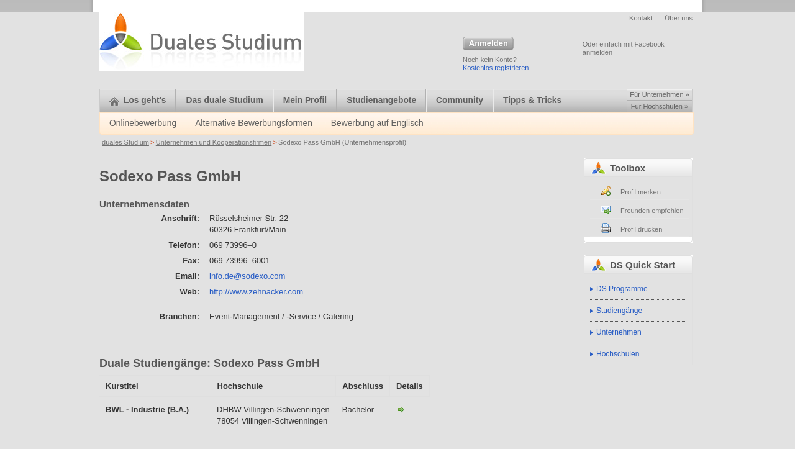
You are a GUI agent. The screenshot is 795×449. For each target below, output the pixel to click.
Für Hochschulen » (659, 106)
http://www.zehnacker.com (256, 291)
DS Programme (622, 288)
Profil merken (640, 192)
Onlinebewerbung (142, 123)
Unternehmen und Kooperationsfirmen (214, 142)
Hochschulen (617, 354)
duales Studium (125, 142)
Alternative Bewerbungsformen (253, 123)
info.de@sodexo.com (247, 276)
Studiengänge (619, 310)
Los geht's (137, 100)
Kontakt (640, 18)
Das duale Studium (224, 100)
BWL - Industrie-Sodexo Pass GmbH (401, 409)
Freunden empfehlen (652, 210)
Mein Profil (305, 100)
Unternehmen (619, 332)
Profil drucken (641, 229)
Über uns (679, 18)
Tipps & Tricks (532, 100)
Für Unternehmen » (659, 94)
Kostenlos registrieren (496, 67)
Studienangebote (381, 100)
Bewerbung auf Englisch (377, 123)
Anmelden (488, 44)
